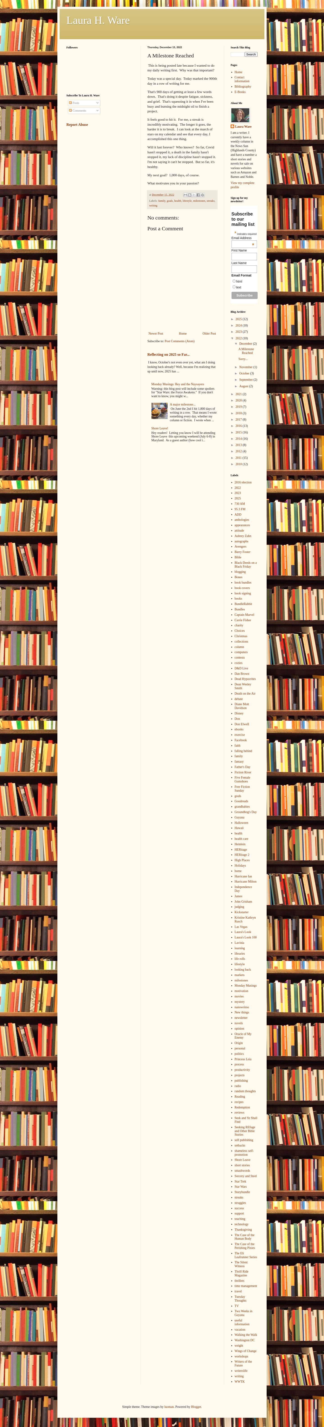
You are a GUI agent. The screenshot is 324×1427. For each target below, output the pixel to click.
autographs (241, 541)
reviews (240, 1112)
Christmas (241, 636)
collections (241, 641)
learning (240, 948)
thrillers (240, 1280)
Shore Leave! (159, 428)
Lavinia (239, 943)
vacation (240, 1329)
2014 (239, 438)
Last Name (239, 263)
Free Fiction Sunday (242, 788)
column (239, 647)
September (246, 379)
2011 (239, 458)
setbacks (240, 1145)
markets (240, 975)
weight (239, 1345)
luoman (169, 1407)
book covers (242, 588)
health (177, 200)
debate (239, 699)
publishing (241, 1080)
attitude (239, 530)
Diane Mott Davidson (242, 706)
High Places (242, 860)
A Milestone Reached (246, 351)
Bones (239, 577)
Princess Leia (243, 1059)
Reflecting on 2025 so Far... (168, 354)
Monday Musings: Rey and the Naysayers (177, 384)
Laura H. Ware (98, 20)
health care (241, 838)
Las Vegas (241, 927)
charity (239, 625)
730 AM (240, 503)
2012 (239, 451)
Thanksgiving (243, 1229)
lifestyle (187, 200)
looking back (243, 969)
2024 (239, 325)
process (239, 1064)
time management (246, 1286)
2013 (239, 445)
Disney (239, 713)
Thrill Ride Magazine (242, 1273)
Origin (239, 1043)
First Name (239, 250)
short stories (242, 1165)
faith (238, 745)
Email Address (243, 238)
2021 (239, 394)
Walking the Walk (246, 1334)
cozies (239, 663)
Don (237, 718)
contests (240, 657)
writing (153, 205)
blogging (240, 571)
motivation (241, 991)
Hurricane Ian (243, 876)
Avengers (241, 546)
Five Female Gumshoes (242, 779)
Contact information (242, 79)
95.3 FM (240, 509)
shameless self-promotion (244, 1152)
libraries (240, 953)
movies (239, 996)
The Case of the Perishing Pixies (245, 1246)
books (238, 598)
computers (241, 652)
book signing (243, 593)
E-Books (240, 92)
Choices (240, 630)
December (246, 343)
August (244, 386)
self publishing (244, 1140)
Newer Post (155, 333)
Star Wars (241, 1186)
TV (237, 1306)
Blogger (196, 1407)
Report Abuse (77, 124)
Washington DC (245, 1340)
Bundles (240, 609)
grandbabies (242, 806)
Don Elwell (242, 724)
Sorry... (243, 359)
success (239, 1208)
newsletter (241, 1017)
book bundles (243, 582)
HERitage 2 (242, 854)
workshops (241, 1356)
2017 (239, 419)
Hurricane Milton (246, 881)
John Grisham (243, 901)
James (238, 896)
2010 (239, 464)
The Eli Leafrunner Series (246, 1255)
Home (183, 333)
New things (242, 1012)
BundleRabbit (243, 604)
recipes (239, 1102)
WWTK (240, 1381)
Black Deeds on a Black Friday (246, 564)
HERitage (241, 849)
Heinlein (240, 844)
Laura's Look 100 (246, 937)
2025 (239, 319)
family (161, 200)
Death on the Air (245, 693)
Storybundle (242, 1192)
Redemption (242, 1107)
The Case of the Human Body (244, 1237)
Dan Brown (242, 673)
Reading (240, 1096)
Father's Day (243, 767)
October (244, 373)
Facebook (241, 740)
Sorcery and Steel (246, 1176)
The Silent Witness (241, 1264)
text (238, 287)
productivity (242, 1069)
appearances (242, 525)
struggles (240, 1203)
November (246, 367)
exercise (240, 734)
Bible (238, 557)
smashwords (242, 1170)
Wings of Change (245, 1351)
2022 (239, 338)
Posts (74, 103)
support (239, 1213)
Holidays (240, 865)
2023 (239, 331)
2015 (239, 432)
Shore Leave (242, 1160)
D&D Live (241, 668)
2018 (239, 413)
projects (240, 1075)
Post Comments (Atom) (180, 341)
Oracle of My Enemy (243, 1036)
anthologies (242, 519)
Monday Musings (246, 985)
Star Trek (240, 1181)
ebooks (239, 729)
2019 (239, 406)
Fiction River (243, 772)
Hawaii (239, 828)
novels (239, 1023)
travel (238, 1291)
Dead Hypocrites (245, 679)
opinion (239, 1028)
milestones (199, 200)
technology (242, 1224)
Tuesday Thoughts (241, 1298)
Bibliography (243, 86)
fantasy (239, 761)
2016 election (243, 482)
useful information (242, 1322)
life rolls (240, 958)
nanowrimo (242, 1007)
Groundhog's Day (246, 812)
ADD (238, 514)
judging (239, 906)
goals (170, 200)
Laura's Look (243, 932)
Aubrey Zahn (243, 536)
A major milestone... (183, 404)
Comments (77, 110)
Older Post (209, 333)
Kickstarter (242, 912)
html (239, 281)
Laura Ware (243, 126)
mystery (240, 1001)
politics (239, 1054)
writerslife (241, 1371)
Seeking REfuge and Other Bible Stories (245, 1131)
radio (238, 1086)
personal (240, 1048)
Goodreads (241, 801)
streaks (211, 200)
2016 (239, 426)
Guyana (240, 817)
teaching (240, 1219)
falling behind (243, 751)
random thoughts (245, 1091)
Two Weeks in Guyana (243, 1313)
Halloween (241, 822)
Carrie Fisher (243, 620)
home (238, 871)
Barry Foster (242, 552)
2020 (239, 400)
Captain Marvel (244, 614)
